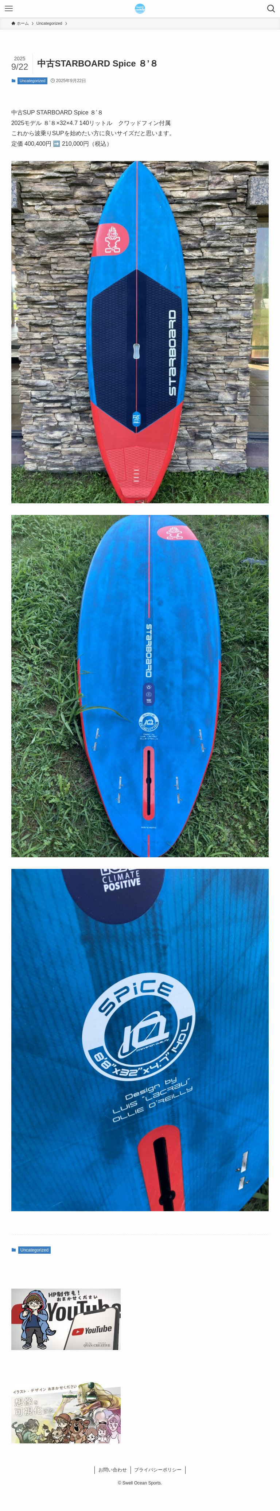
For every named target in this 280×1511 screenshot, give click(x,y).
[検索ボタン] (271, 8)
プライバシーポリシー (158, 1469)
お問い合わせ (112, 1469)
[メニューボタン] (9, 8)
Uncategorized (33, 80)
